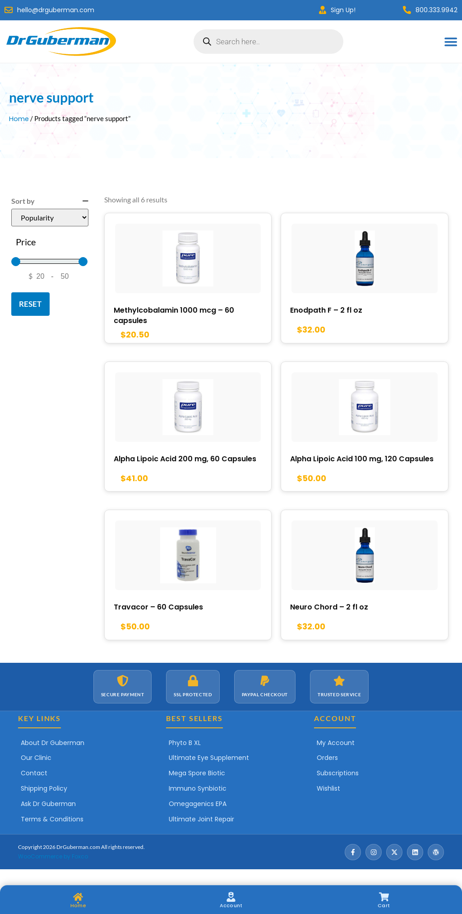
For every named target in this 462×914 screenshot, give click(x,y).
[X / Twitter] (394, 867)
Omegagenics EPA (197, 819)
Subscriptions (338, 788)
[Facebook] (353, 867)
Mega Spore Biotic (197, 788)
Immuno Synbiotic (197, 804)
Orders (327, 773)
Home (19, 118)
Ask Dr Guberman (48, 819)
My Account (336, 758)
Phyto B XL (185, 758)
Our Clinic (36, 773)
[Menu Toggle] (451, 41)
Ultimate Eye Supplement (209, 773)
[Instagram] (373, 867)
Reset (30, 304)
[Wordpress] (436, 867)
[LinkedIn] (415, 867)
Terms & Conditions (52, 834)
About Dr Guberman (52, 758)
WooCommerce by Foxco (53, 872)
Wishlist (328, 804)
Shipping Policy (44, 804)
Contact (34, 788)
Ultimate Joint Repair (201, 834)
